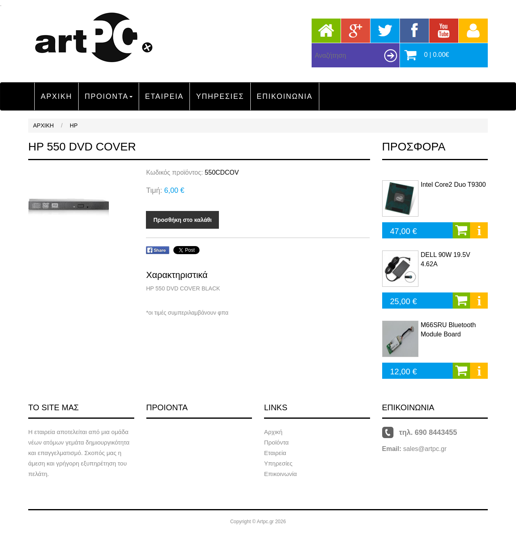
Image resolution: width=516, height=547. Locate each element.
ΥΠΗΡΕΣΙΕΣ (220, 96)
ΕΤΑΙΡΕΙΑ (164, 96)
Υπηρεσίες (278, 463)
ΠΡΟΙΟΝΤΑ (109, 96)
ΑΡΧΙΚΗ (56, 96)
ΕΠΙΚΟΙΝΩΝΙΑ (285, 96)
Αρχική (273, 431)
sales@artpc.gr (425, 448)
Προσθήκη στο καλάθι (182, 220)
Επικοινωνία (280, 473)
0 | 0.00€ (436, 54)
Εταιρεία (275, 452)
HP (73, 125)
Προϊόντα (276, 442)
